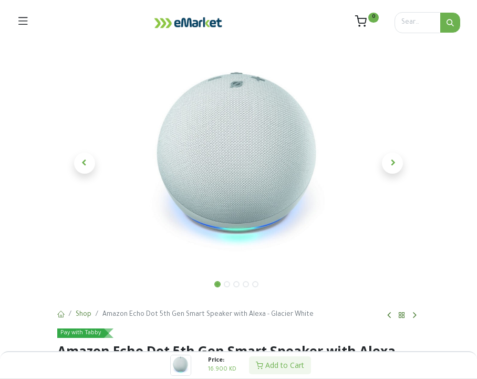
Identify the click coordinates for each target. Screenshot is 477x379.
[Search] (450, 22)
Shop (83, 314)
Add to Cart (280, 365)
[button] (84, 163)
